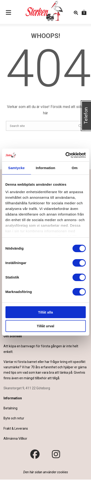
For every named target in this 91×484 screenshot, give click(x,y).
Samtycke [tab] (16, 168)
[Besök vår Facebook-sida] (34, 454)
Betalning (10, 408)
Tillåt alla (45, 312)
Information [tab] (45, 168)
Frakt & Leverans (15, 428)
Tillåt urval (45, 326)
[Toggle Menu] (8, 12)
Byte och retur (13, 418)
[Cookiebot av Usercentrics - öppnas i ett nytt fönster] (65, 155)
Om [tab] (75, 168)
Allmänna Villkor (15, 438)
